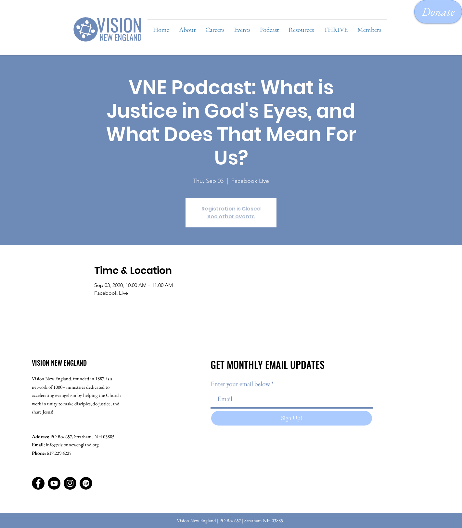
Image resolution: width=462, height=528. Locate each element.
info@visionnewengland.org (72, 444)
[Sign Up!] (291, 418)
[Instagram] (70, 483)
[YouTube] (54, 483)
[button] (187, 30)
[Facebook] (38, 483)
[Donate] (438, 11)
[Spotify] (86, 483)
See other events (231, 216)
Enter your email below (240, 383)
